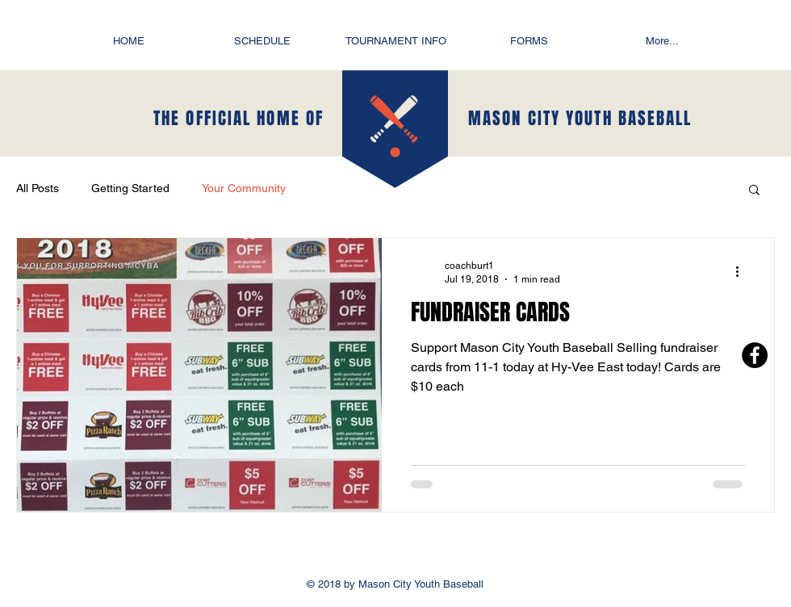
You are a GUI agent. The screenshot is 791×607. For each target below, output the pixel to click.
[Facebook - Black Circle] (755, 355)
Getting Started (130, 188)
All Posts (37, 188)
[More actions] (742, 271)
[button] (754, 190)
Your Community (244, 188)
